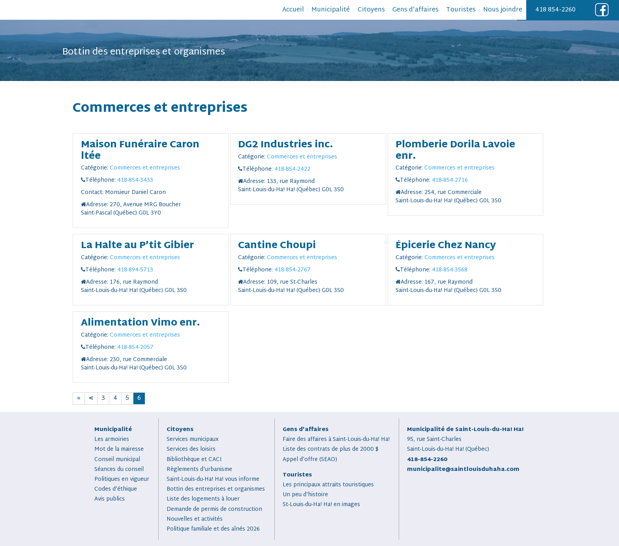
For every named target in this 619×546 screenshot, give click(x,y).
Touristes (461, 10)
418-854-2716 (450, 180)
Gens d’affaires (415, 10)
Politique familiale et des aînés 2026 (213, 529)
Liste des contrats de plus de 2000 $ (331, 449)
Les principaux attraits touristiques (328, 485)
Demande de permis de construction (214, 509)
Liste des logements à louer (203, 499)
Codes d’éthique (115, 489)
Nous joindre (502, 10)
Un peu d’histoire (305, 495)
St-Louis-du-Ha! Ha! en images (321, 505)
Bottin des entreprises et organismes (216, 489)
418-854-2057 (135, 347)
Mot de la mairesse (119, 449)
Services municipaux (193, 439)
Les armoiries (111, 439)
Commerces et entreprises (145, 168)
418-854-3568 (449, 270)
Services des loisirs (191, 449)
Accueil (293, 10)
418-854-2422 (292, 169)
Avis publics (109, 499)
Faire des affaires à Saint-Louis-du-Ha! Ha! (336, 439)
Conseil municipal (117, 460)
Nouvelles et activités (195, 519)
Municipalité (330, 10)
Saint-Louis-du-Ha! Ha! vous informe (213, 479)
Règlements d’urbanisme (199, 469)
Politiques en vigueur (121, 479)
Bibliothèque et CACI (194, 460)
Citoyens (371, 10)
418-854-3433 (135, 180)
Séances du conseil (119, 469)
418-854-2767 (292, 270)
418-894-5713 (135, 270)
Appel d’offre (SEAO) (310, 460)
